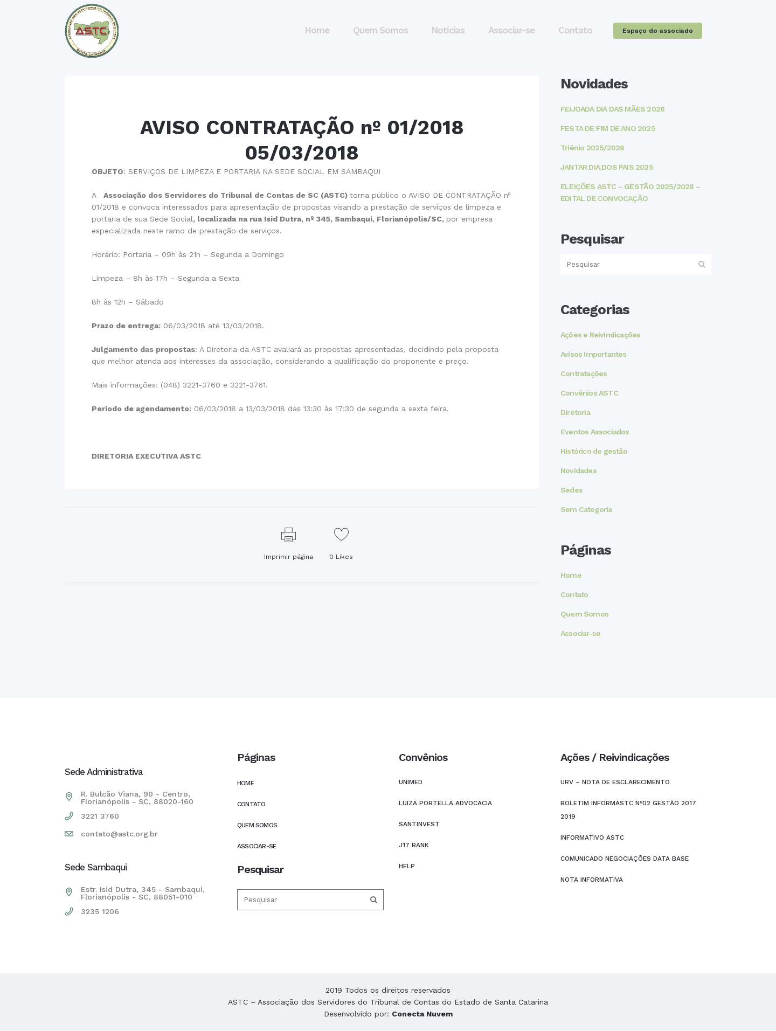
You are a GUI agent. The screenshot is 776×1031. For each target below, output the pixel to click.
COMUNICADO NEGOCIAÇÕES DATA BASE (624, 858)
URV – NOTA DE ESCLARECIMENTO (615, 782)
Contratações (583, 373)
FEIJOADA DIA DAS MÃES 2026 (612, 109)
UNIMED (410, 782)
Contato (574, 594)
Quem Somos (584, 614)
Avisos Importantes (593, 354)
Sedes (571, 490)
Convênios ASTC (589, 393)
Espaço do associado (657, 30)
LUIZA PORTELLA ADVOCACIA (445, 803)
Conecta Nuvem (422, 1013)
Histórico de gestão (593, 451)
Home (570, 575)
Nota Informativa (591, 879)
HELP (407, 866)
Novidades (578, 470)
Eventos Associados (594, 431)
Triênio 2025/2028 (592, 147)
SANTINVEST (419, 824)
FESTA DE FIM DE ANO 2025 (607, 128)
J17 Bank (414, 845)
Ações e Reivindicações (600, 334)
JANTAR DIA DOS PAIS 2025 (606, 167)
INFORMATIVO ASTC (592, 837)
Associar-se (580, 633)
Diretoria (575, 412)
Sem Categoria (586, 509)
